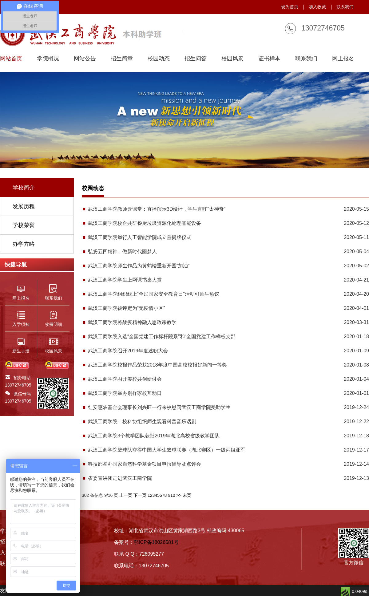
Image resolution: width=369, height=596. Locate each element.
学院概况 (48, 59)
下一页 (139, 495)
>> (178, 495)
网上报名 (343, 59)
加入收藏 (317, 6)
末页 (187, 495)
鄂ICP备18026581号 (156, 542)
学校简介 (24, 187)
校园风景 (232, 59)
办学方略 (24, 244)
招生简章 (122, 59)
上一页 (125, 495)
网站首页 (11, 59)
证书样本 (269, 59)
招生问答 (195, 59)
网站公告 (85, 59)
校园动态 (159, 59)
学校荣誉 (24, 225)
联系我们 (345, 6)
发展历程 (24, 206)
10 (172, 495)
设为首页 (289, 6)
